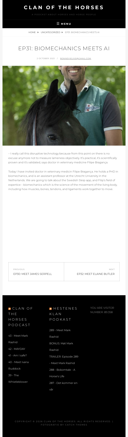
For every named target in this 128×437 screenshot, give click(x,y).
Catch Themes (76, 424)
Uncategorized (50, 32)
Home (32, 32)
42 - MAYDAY (16, 349)
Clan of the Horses (64, 7)
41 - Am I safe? (17, 355)
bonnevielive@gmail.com (75, 58)
